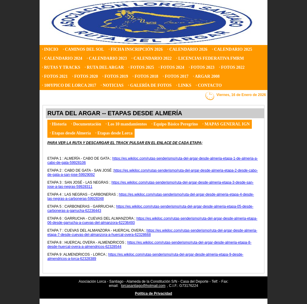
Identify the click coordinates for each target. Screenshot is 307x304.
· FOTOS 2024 (171, 67)
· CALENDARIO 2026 (187, 49)
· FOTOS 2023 (201, 67)
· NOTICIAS (112, 85)
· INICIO (50, 49)
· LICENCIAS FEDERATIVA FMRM (210, 58)
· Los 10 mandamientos (126, 124)
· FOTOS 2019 (115, 76)
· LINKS (183, 85)
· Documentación (86, 124)
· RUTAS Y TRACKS (61, 67)
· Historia (58, 124)
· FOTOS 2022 (232, 67)
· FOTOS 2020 (85, 76)
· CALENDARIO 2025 (232, 49)
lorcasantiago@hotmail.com (143, 286)
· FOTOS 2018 (145, 76)
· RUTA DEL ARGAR (104, 67)
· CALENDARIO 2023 (107, 58)
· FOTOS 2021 (55, 76)
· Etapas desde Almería (70, 133)
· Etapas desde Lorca (114, 133)
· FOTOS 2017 (176, 76)
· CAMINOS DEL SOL (83, 49)
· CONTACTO (209, 85)
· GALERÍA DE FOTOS (149, 85)
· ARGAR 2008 (206, 76)
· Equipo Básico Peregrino (174, 124)
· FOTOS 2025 (141, 67)
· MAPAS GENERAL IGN (226, 124)
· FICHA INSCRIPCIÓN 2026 (135, 49)
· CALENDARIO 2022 (151, 58)
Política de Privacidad (153, 293)
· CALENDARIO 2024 (62, 58)
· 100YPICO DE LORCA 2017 (69, 85)
